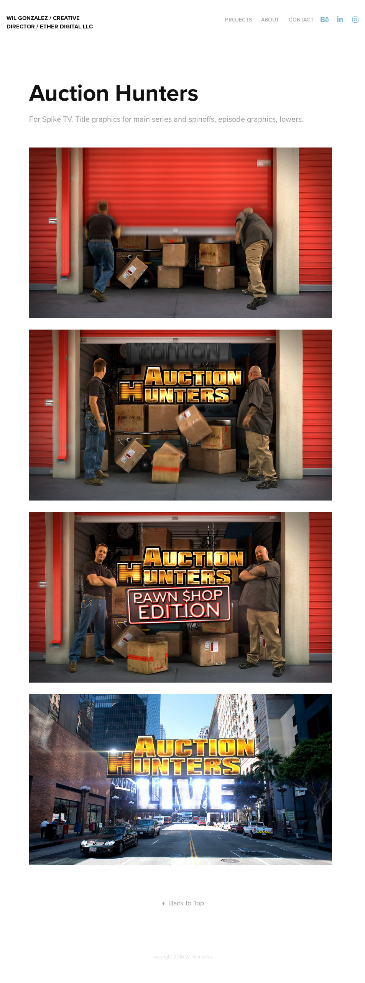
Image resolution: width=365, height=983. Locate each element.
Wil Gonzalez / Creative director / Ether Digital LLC (50, 22)
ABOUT (270, 19)
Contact (301, 19)
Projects (238, 19)
